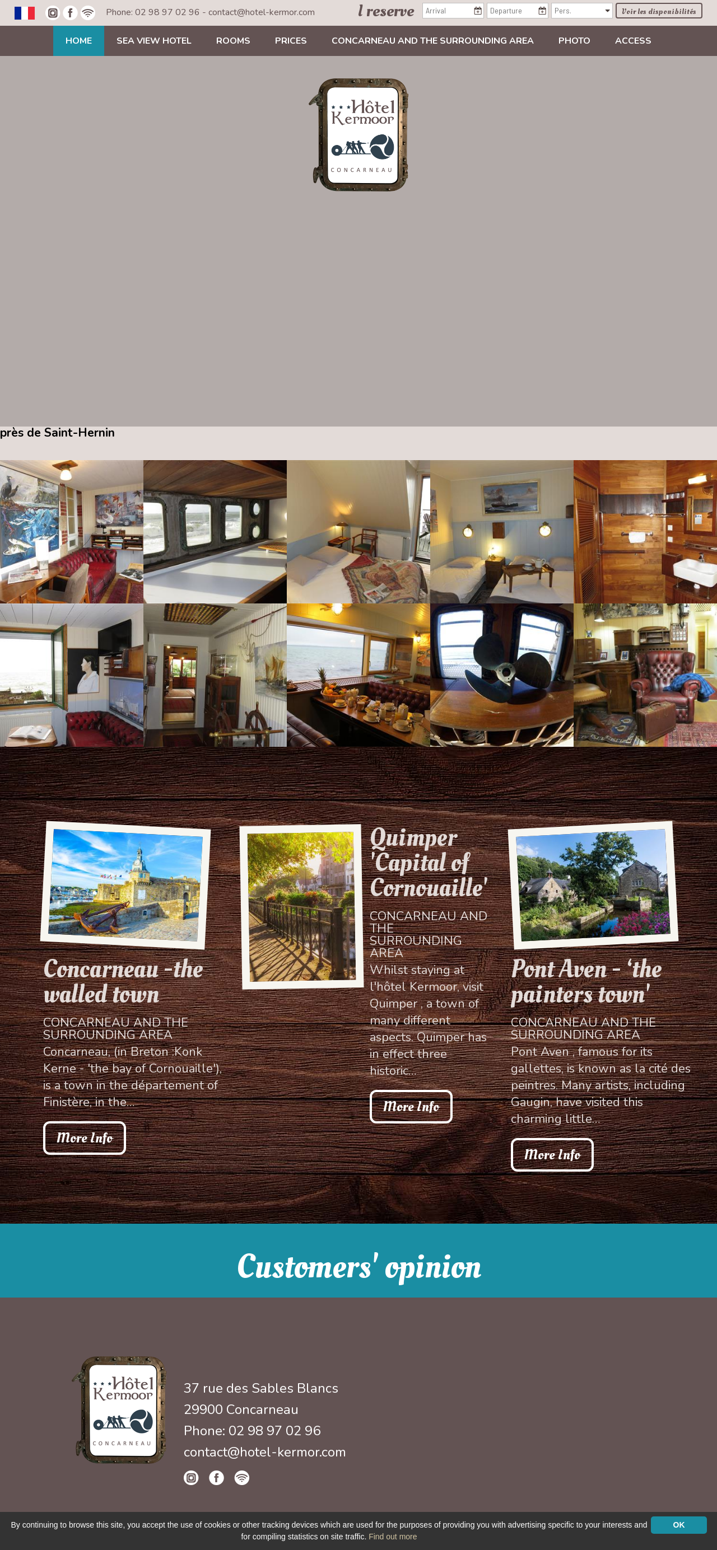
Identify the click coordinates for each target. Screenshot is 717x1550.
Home (79, 41)
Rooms (233, 41)
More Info (85, 1138)
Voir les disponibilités (659, 11)
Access (633, 41)
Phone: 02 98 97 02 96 (154, 12)
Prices (291, 41)
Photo (574, 41)
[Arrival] (453, 10)
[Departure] (517, 10)
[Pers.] (582, 10)
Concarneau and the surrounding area (433, 41)
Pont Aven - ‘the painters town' (586, 982)
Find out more (393, 1536)
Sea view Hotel (154, 41)
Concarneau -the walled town (123, 982)
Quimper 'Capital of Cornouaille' (428, 863)
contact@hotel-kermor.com (261, 12)
